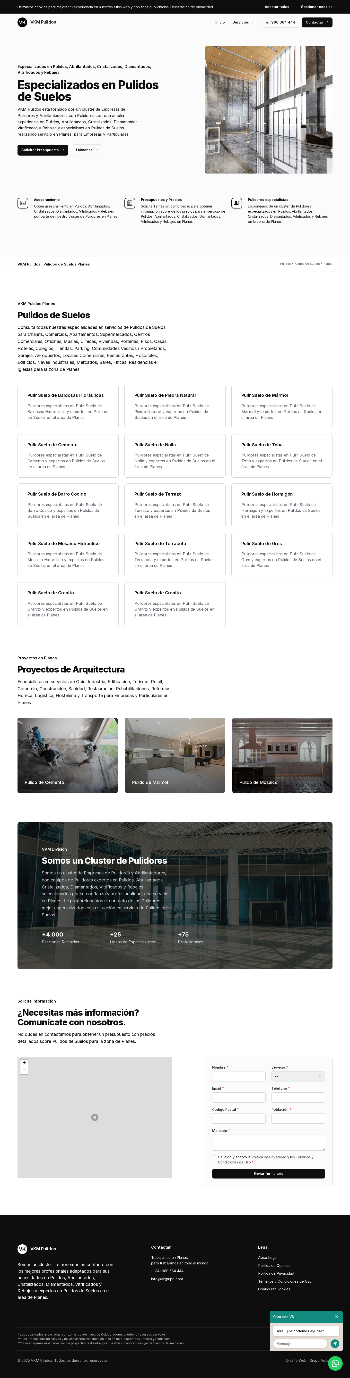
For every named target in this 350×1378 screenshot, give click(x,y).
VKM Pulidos (37, 22)
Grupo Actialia (320, 1360)
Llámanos (87, 150)
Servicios (243, 22)
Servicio (279, 1067)
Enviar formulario (268, 1173)
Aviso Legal (267, 1257)
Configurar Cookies (274, 1289)
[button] (95, 1117)
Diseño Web (296, 1360)
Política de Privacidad (269, 1157)
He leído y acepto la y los (266, 1159)
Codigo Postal (225, 1109)
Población (281, 1109)
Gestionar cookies (316, 7)
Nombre (220, 1067)
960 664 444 (280, 22)
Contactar (317, 22)
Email (218, 1088)
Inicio (220, 22)
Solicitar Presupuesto (42, 150)
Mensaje (221, 1131)
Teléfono (280, 1088)
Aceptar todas (277, 7)
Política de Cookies (274, 1265)
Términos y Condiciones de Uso (285, 1281)
